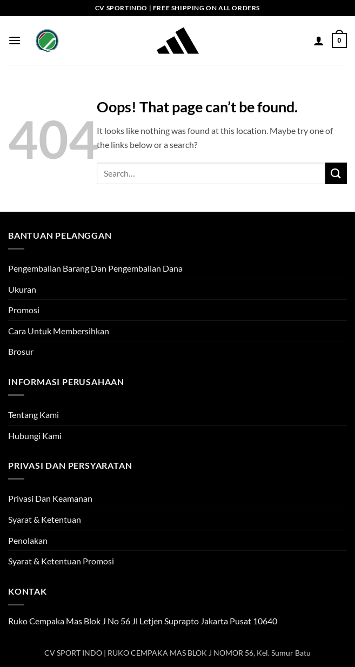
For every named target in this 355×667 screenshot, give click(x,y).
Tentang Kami (33, 414)
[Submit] (336, 173)
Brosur (21, 351)
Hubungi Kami (35, 435)
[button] (14, 40)
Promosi (23, 310)
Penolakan (28, 540)
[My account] (318, 40)
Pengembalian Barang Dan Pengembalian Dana (95, 268)
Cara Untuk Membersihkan (58, 331)
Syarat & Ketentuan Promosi (61, 561)
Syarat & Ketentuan (44, 519)
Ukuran (22, 289)
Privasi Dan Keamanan (50, 498)
